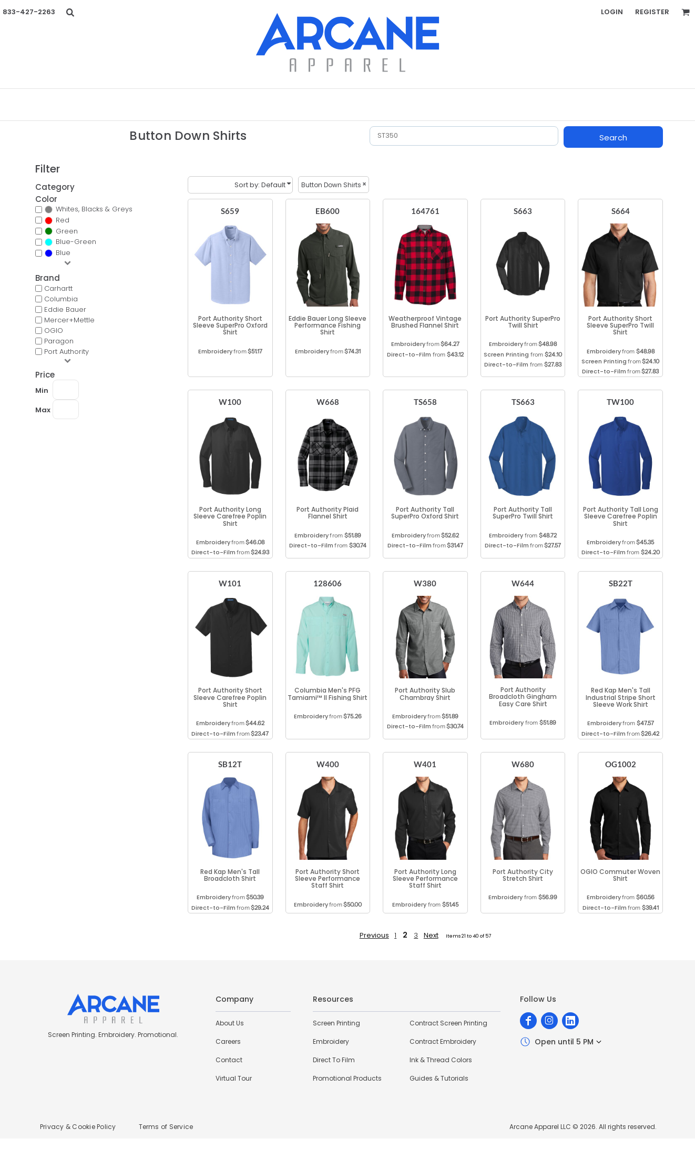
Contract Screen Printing (448, 1023)
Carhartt (58, 288)
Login (612, 12)
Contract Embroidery (443, 1041)
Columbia (61, 299)
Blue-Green (76, 242)
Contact (229, 1059)
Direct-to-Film (409, 354)
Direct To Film (334, 1059)
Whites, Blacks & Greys (94, 209)
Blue (63, 253)
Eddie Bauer (65, 309)
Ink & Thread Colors (441, 1059)
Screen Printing (506, 354)
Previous (374, 935)
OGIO (53, 330)
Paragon (59, 341)
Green (67, 231)
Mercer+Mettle (69, 320)
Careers (228, 1041)
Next (431, 935)
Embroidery (215, 351)
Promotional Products (347, 1078)
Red (62, 220)
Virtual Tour (234, 1078)
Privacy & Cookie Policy (78, 1126)
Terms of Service (166, 1126)
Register (652, 12)
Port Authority (66, 352)
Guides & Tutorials (439, 1078)
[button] (70, 12)
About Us (230, 1023)
